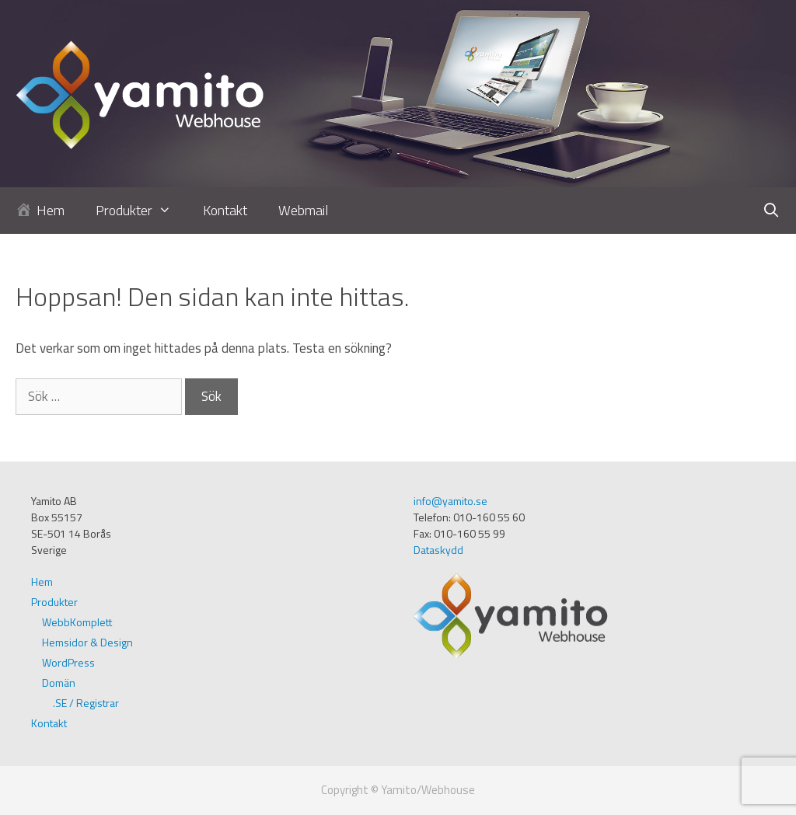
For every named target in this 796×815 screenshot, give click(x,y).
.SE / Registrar (86, 703)
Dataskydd (438, 550)
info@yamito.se (450, 501)
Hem (42, 581)
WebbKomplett (77, 622)
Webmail (303, 210)
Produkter (141, 210)
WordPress (68, 662)
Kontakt (225, 210)
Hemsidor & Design (87, 642)
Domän (58, 682)
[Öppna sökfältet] (771, 210)
